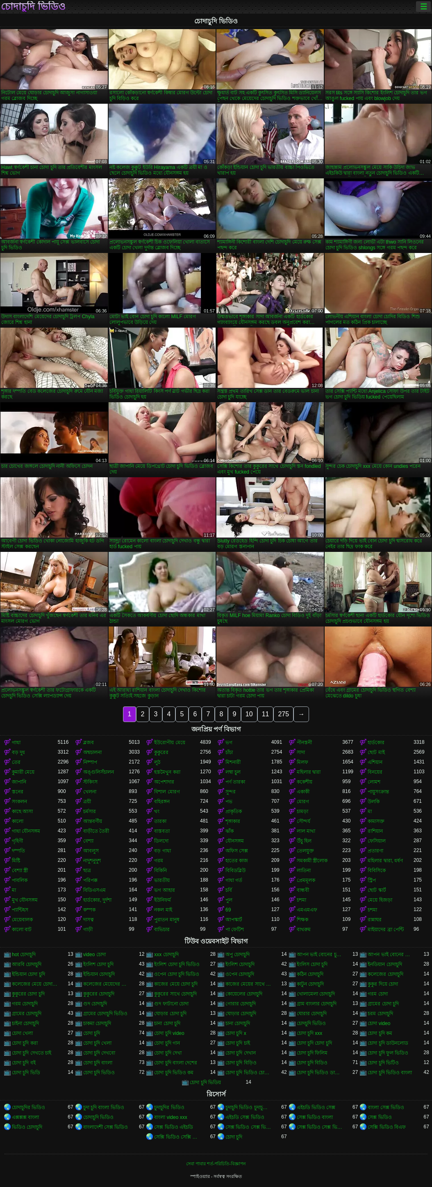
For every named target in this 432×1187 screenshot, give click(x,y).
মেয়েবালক (22, 920)
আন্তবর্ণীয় (92, 821)
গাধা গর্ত (233, 880)
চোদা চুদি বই (24, 1063)
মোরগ (303, 801)
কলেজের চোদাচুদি (385, 974)
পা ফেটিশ (234, 929)
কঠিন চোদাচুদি (310, 974)
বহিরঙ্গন (162, 801)
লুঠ (157, 762)
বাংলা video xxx (170, 1117)
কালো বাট (22, 929)
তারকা (160, 821)
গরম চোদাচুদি (25, 1004)
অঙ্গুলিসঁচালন (98, 772)
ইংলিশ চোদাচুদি (240, 964)
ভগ (228, 742)
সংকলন (19, 801)
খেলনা (89, 792)
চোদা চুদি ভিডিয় (205, 1082)
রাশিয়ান (375, 831)
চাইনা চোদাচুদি (25, 1023)
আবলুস (91, 851)
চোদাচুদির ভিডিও (28, 1107)
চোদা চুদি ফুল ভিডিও (388, 1053)
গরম (158, 860)
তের (16, 762)
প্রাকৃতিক (233, 811)
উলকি (374, 801)
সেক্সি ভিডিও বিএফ (387, 1127)
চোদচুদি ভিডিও (311, 1023)
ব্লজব (88, 742)
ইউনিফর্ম (162, 900)
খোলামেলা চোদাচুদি (316, 994)
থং (156, 811)
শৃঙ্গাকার (232, 821)
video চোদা (94, 954)
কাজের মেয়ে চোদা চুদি (176, 984)
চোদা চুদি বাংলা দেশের (175, 1063)
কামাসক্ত (376, 821)
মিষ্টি (16, 860)
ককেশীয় (304, 782)
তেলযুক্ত (305, 851)
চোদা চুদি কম (380, 1033)
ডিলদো (161, 841)
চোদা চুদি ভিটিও (383, 1063)
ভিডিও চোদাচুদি (27, 1127)
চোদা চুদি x (235, 1033)
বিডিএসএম (94, 890)
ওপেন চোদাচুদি (239, 974)
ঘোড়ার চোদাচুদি (240, 1013)
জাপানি (19, 782)
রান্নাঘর (375, 920)
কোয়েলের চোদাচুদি (243, 994)
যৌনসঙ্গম (234, 841)
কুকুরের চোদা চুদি (28, 994)
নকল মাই (163, 910)
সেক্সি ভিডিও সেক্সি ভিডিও (177, 1137)
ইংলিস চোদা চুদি (312, 964)
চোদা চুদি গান (167, 1043)
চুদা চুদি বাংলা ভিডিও (103, 1107)
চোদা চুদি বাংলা (98, 1063)
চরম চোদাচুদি (380, 1013)
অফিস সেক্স (236, 851)
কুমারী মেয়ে (23, 772)
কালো (17, 821)
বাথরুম (304, 929)
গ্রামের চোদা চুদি (383, 1004)
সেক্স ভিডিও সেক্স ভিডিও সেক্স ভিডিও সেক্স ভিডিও (320, 1127)
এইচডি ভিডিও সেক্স (316, 1107)
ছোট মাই (376, 752)
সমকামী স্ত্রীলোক (312, 860)
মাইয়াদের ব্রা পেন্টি (386, 929)
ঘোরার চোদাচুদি (312, 1013)
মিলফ (302, 762)
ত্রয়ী (87, 801)
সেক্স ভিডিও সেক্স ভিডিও (248, 1127)
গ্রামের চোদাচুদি (26, 1013)
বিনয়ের (375, 772)
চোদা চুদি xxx (310, 1033)
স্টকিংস (90, 782)
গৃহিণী (17, 841)
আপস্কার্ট (233, 920)
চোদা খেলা (22, 1033)
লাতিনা (304, 870)
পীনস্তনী (304, 742)
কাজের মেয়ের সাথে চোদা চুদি (248, 984)
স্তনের (17, 792)
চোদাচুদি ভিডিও (33, 6)
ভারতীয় (162, 880)
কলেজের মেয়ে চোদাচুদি (35, 984)
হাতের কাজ (236, 860)
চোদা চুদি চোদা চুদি (314, 1043)
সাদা (301, 752)
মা (370, 811)
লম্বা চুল (233, 772)
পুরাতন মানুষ (166, 920)
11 (265, 714)
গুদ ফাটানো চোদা (171, 1004)
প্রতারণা (375, 851)
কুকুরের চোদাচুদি (98, 994)
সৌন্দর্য (303, 821)
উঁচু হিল (304, 841)
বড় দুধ (18, 752)
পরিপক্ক (90, 880)
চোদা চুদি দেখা (168, 1053)
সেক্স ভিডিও (379, 1117)
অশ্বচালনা (92, 752)
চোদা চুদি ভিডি (26, 1072)
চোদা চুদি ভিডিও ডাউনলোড (320, 1072)
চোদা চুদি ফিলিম (312, 1053)
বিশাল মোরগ (167, 792)
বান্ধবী (303, 890)
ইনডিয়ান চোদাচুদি (385, 964)
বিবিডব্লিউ (235, 870)
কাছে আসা (22, 811)
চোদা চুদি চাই (237, 1043)
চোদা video (379, 1023)
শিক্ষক (302, 920)
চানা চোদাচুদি (237, 1023)
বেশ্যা (88, 841)
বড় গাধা (162, 851)
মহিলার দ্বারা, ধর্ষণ (385, 860)
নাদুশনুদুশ (92, 860)
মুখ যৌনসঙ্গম (25, 900)
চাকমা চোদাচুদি (97, 1023)
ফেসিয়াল (377, 841)
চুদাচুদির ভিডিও (169, 1107)
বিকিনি (160, 870)
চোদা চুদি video (169, 1033)
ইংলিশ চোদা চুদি (98, 964)
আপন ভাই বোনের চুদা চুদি (320, 954)
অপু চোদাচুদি (237, 954)
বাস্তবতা (162, 831)
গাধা (16, 742)
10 (249, 714)
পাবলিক (19, 880)
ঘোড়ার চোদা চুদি (170, 1013)
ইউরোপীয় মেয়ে (169, 742)
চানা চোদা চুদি (167, 1023)
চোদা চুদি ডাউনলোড (388, 1043)
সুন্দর (230, 792)
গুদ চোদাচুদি (95, 1004)
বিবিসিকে (377, 870)
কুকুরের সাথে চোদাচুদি (175, 994)
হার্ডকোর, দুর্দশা (97, 900)
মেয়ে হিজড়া (380, 900)
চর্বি (228, 890)
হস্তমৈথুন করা (167, 772)
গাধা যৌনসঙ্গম (26, 831)
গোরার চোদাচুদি (240, 1004)
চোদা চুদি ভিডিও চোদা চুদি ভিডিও (248, 1072)
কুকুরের (161, 752)
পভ (228, 801)
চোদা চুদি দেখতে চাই (31, 1053)
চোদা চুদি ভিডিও (99, 1072)
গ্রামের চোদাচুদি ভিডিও (105, 1013)
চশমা (301, 900)
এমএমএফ (307, 910)
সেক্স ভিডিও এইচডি (173, 1127)
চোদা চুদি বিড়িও (241, 1063)
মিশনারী (233, 762)
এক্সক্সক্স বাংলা (25, 1117)
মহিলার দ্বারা (309, 772)
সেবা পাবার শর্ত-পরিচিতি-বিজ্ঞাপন (216, 1163)
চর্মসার (89, 811)
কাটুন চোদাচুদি (310, 984)
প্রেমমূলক (306, 880)
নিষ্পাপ (90, 762)
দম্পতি (18, 851)
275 (283, 714)
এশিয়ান (375, 762)
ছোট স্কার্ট (377, 890)
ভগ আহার (164, 890)
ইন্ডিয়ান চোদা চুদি (28, 974)
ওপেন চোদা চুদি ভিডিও (176, 974)
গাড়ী (88, 929)
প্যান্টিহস (20, 910)
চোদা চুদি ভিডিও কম (173, 1072)
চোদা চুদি (91, 1033)
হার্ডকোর (376, 742)
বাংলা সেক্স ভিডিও (386, 1107)
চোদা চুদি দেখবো (99, 1053)
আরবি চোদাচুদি (26, 964)
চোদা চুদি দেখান (240, 1053)
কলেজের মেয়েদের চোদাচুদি (106, 984)
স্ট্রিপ (372, 880)
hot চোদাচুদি (24, 954)
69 (228, 910)
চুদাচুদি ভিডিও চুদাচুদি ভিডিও (248, 1107)
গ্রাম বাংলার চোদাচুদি (317, 1004)
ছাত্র (87, 870)
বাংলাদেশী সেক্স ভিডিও (105, 1127)
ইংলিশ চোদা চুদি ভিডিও (177, 964)
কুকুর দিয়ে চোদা (383, 984)
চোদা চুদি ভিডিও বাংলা (390, 1072)
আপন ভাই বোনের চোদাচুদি (391, 954)
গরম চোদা (377, 994)
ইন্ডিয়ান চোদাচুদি (99, 974)
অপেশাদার (164, 782)
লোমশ (374, 782)
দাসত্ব (88, 920)
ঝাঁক (229, 831)
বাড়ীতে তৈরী (96, 831)
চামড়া (302, 811)
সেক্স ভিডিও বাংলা (315, 1117)
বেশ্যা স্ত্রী (20, 870)
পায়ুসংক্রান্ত (378, 792)
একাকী (303, 792)
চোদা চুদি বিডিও (312, 1063)
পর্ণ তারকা (235, 782)
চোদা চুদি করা (25, 1043)
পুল (228, 900)
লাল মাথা (306, 831)
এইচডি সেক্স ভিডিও (244, 1117)
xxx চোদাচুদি (166, 954)
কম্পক (89, 910)
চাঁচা (229, 752)
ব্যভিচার (162, 929)
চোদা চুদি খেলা (97, 1043)
